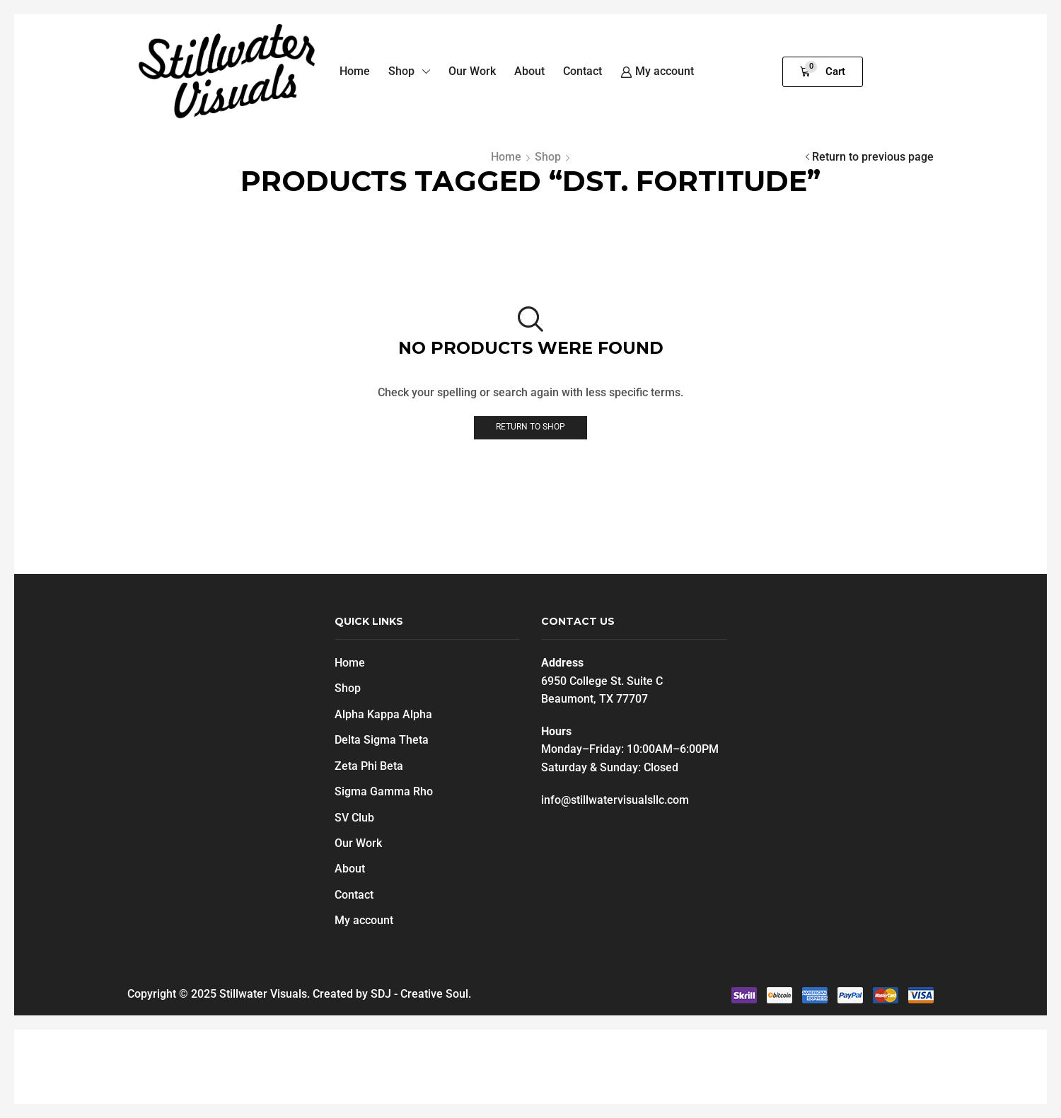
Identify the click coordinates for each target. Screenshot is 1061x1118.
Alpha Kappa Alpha (383, 714)
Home (506, 156)
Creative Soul (434, 994)
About (350, 869)
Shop (548, 156)
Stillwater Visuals (263, 994)
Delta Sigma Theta (382, 740)
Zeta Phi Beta (369, 766)
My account (364, 921)
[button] (823, 72)
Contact (354, 895)
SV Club (354, 817)
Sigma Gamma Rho (384, 792)
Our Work (358, 844)
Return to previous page (873, 156)
